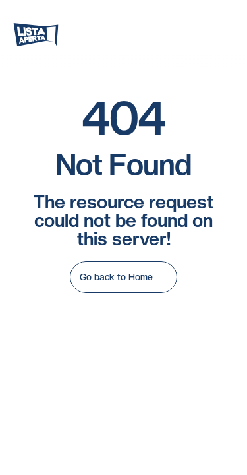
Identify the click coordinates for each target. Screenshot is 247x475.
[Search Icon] (128, 34)
